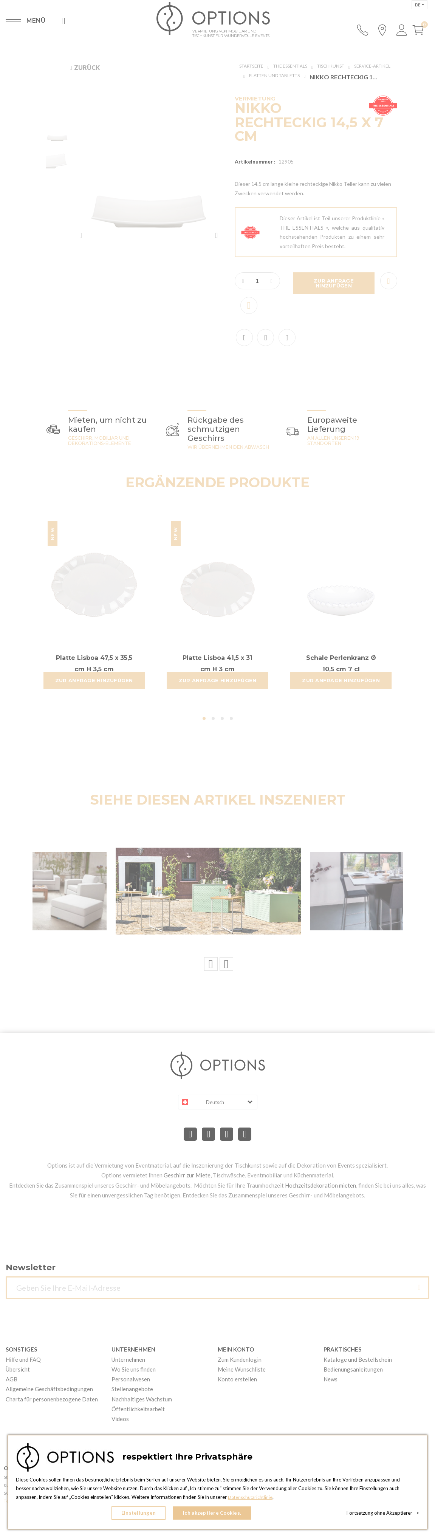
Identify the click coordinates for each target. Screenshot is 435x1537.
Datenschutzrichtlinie (251, 1500)
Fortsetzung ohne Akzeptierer (383, 1514)
